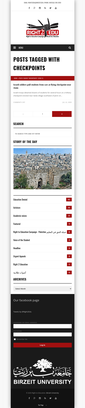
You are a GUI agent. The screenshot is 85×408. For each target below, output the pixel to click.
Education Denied (20, 199)
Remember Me (20, 339)
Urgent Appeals (19, 256)
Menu (21, 47)
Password (17, 331)
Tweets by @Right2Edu (22, 311)
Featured (16, 223)
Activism (16, 207)
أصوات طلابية (19, 272)
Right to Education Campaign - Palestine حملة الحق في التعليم (39, 232)
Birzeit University (52, 393)
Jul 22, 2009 (67, 102)
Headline (17, 248)
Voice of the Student (21, 240)
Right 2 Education (20, 264)
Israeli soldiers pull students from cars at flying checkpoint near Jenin (42, 86)
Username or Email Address (25, 323)
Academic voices (20, 215)
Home (16, 78)
